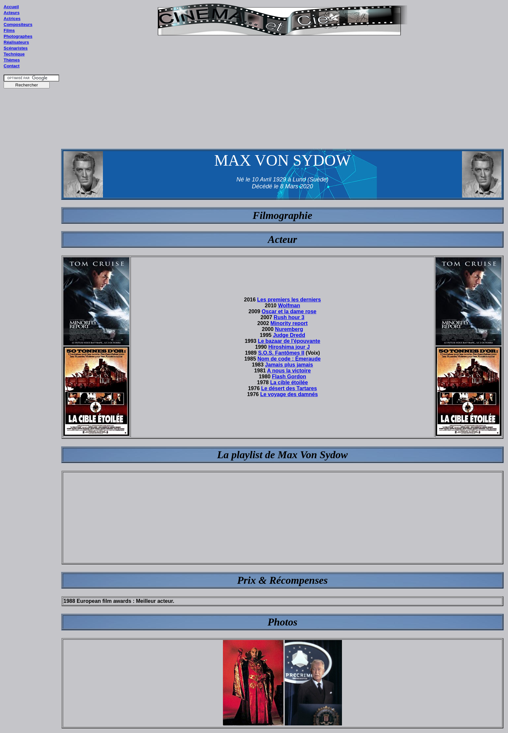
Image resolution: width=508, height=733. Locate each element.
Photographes (18, 36)
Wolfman (289, 305)
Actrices (12, 18)
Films (9, 30)
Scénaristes (16, 48)
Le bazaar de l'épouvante (289, 341)
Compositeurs (18, 24)
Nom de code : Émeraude (289, 359)
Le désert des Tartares (289, 388)
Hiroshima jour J (289, 347)
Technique (14, 54)
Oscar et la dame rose (289, 311)
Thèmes (12, 60)
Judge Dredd (289, 335)
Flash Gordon (289, 376)
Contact (11, 65)
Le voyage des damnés (289, 394)
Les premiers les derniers (289, 299)
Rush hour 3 (289, 317)
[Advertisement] (31, 216)
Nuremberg (289, 329)
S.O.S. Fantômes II (281, 353)
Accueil (11, 6)
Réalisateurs (16, 42)
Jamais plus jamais (289, 364)
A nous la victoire (289, 370)
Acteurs (11, 12)
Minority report (289, 323)
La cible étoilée (289, 382)
